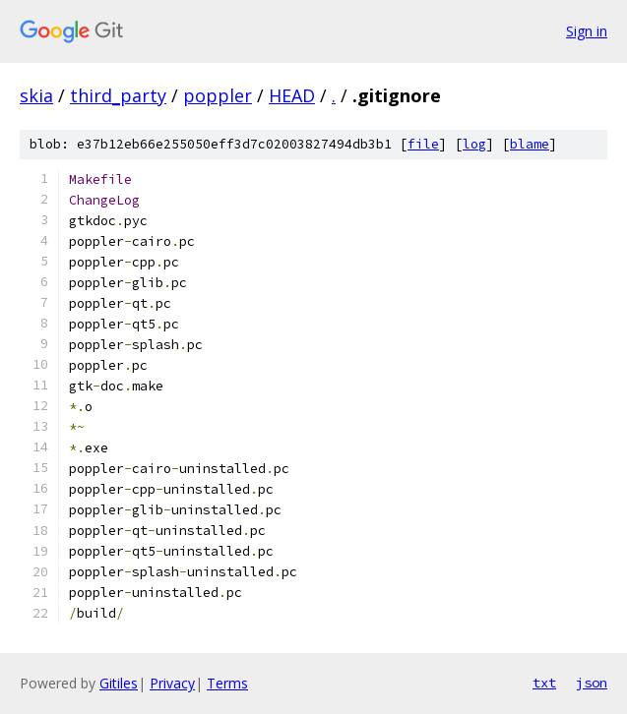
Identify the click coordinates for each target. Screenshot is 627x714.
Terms (227, 683)
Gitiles (118, 683)
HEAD (292, 95)
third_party (118, 95)
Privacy (172, 683)
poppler (217, 95)
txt (544, 682)
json (591, 682)
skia (36, 95)
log (474, 144)
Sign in (586, 31)
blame (529, 144)
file (423, 144)
